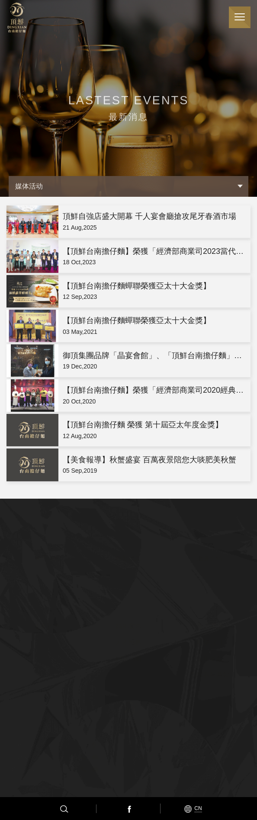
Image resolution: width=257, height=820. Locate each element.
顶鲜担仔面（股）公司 (16, 17)
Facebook (128, 808)
